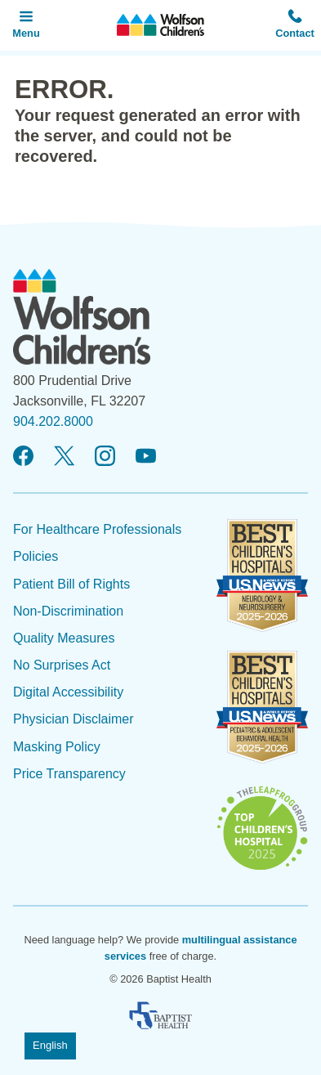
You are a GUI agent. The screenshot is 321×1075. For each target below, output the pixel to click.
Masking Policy (56, 747)
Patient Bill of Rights (71, 584)
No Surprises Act (61, 665)
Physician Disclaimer (73, 719)
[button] (295, 25)
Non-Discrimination (68, 611)
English (50, 1045)
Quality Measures (64, 638)
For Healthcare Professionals (97, 529)
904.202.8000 (53, 421)
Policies (35, 556)
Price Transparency (69, 774)
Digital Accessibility (68, 692)
